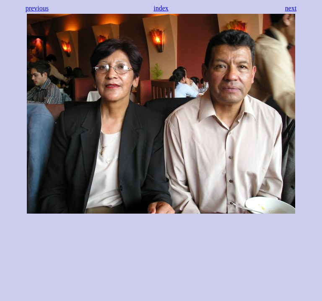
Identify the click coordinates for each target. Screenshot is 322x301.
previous (37, 8)
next (291, 8)
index (161, 8)
